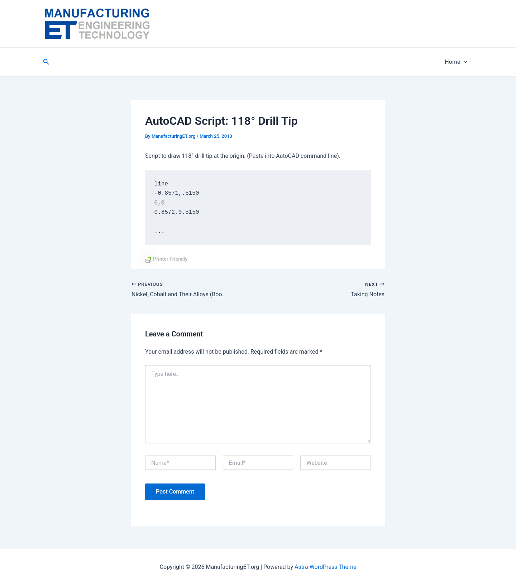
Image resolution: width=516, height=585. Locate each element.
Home (456, 62)
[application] (463, 62)
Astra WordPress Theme (325, 566)
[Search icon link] (46, 62)
